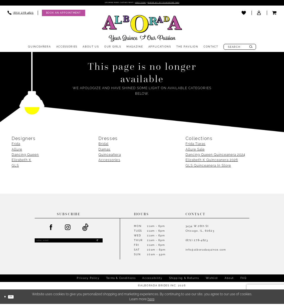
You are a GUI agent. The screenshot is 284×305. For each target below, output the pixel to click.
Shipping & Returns (184, 279)
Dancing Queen (25, 156)
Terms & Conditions (121, 279)
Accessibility (152, 279)
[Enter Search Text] (240, 48)
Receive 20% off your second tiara (180, 3)
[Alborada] (142, 30)
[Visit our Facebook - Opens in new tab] (51, 228)
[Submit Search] (251, 48)
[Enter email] (69, 243)
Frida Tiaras (196, 145)
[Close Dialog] (6, 297)
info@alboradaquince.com (206, 250)
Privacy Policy (88, 279)
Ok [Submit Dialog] (16, 297)
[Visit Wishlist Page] (244, 14)
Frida (16, 145)
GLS (15, 166)
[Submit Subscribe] (96, 243)
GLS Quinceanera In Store (208, 166)
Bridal (103, 145)
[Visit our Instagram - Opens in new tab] (68, 228)
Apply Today (139, 3)
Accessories (109, 161)
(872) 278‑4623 (197, 241)
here (151, 300)
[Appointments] (63, 14)
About (229, 279)
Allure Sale (195, 150)
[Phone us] (20, 14)
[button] (259, 14)
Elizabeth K (21, 161)
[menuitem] (20, 14)
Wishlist (212, 279)
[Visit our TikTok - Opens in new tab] (86, 228)
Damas (104, 150)
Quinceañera (109, 156)
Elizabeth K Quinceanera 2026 (212, 161)
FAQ (243, 279)
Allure (17, 150)
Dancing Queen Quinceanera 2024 (215, 156)
